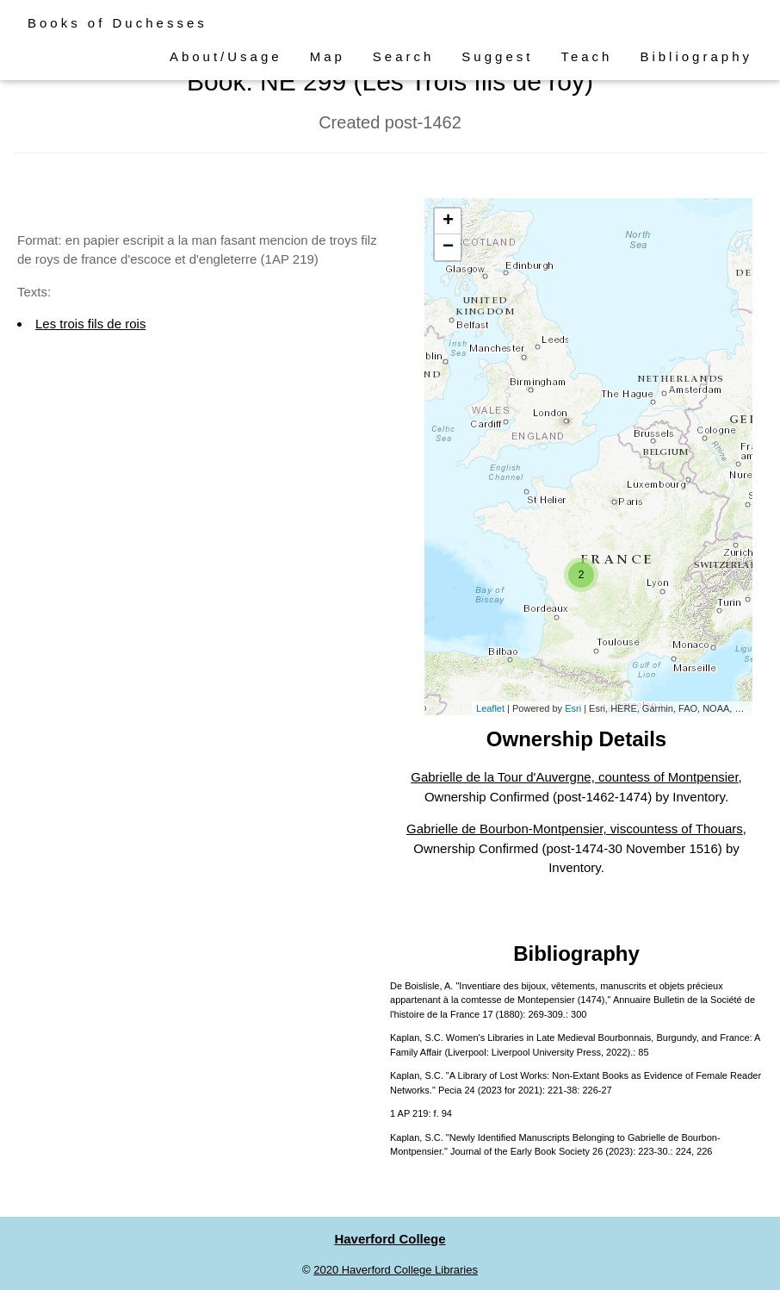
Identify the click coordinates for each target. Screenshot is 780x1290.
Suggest (497, 56)
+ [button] (448, 221)
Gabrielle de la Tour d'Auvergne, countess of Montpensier (574, 777)
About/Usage (226, 56)
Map (327, 56)
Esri (573, 708)
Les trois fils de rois (90, 323)
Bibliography (696, 56)
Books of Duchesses (117, 23)
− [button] (448, 247)
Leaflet (490, 708)
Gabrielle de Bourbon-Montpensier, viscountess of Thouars (574, 828)
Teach (586, 56)
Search (404, 56)
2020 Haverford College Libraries (395, 1269)
